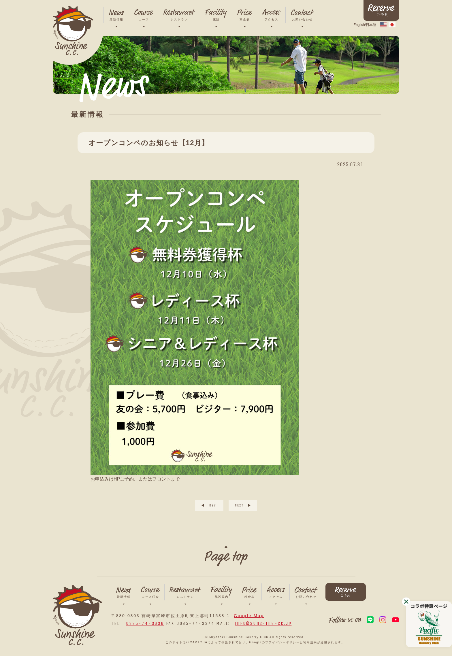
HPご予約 (124, 479)
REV (212, 505)
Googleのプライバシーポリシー (274, 642)
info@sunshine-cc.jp (263, 623)
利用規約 (310, 642)
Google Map (249, 615)
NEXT (239, 505)
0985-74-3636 (145, 623)
